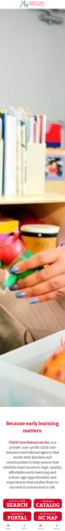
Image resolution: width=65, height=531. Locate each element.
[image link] (32, 4)
